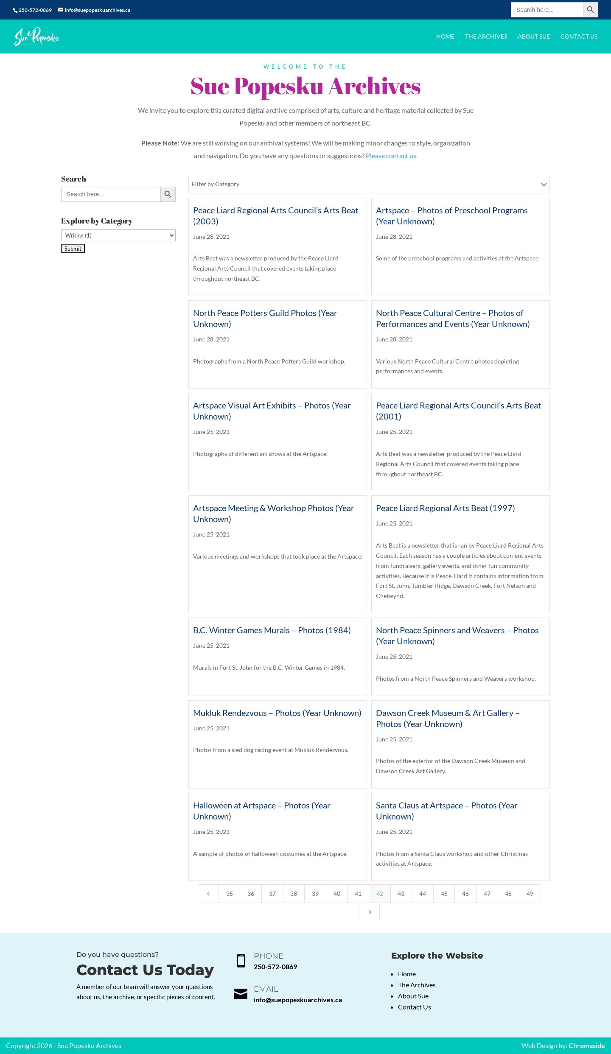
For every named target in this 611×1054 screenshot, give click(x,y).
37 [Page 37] (272, 893)
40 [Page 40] (337, 893)
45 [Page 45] (444, 893)
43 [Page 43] (401, 893)
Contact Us (579, 37)
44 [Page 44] (422, 893)
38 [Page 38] (293, 893)
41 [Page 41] (358, 893)
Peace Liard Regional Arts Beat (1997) (445, 508)
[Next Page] (369, 912)
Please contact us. (392, 155)
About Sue (534, 37)
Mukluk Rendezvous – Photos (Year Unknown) (277, 712)
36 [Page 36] (250, 893)
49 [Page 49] (530, 893)
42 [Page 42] (379, 893)
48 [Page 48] (508, 893)
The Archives (486, 37)
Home (445, 37)
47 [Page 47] (487, 893)
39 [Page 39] (315, 893)
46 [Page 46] (465, 893)
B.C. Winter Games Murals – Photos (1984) (272, 630)
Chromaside (587, 1045)
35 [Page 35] (229, 893)
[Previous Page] (208, 893)
